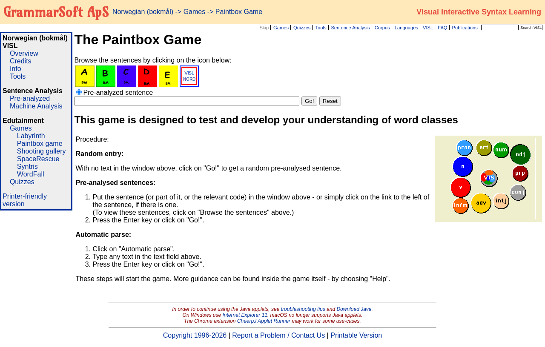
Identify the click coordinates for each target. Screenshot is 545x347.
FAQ (442, 27)
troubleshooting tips (303, 309)
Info (15, 68)
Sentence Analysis (350, 27)
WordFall (30, 174)
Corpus (382, 27)
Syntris (27, 166)
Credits (21, 61)
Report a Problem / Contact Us (278, 335)
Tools (320, 27)
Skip (264, 27)
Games (281, 27)
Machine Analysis (36, 106)
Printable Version (356, 335)
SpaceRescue (38, 158)
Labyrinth (31, 135)
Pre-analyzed (30, 98)
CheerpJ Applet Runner (263, 321)
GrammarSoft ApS (56, 11)
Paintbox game (40, 143)
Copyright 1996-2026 (195, 335)
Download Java (353, 309)
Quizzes (301, 27)
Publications (464, 27)
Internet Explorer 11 (245, 315)
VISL (428, 27)
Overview (24, 53)
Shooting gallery (41, 151)
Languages (406, 27)
